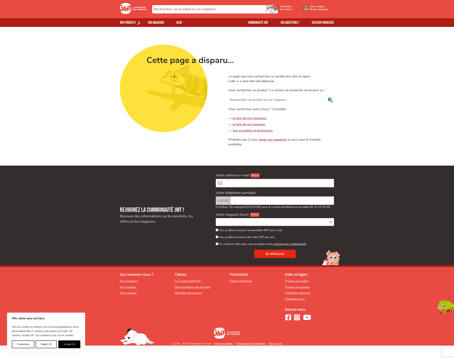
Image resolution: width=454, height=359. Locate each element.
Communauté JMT (258, 22)
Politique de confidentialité (250, 343)
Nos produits (128, 287)
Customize (23, 344)
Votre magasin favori (232, 214)
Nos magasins (156, 22)
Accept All (69, 344)
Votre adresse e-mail (232, 175)
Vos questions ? (290, 22)
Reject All (46, 344)
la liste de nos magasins (250, 118)
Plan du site (275, 343)
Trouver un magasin (297, 287)
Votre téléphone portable (236, 193)
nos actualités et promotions (253, 130)
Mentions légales (223, 343)
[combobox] (215, 9)
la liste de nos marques (249, 124)
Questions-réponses (297, 293)
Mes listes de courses (188, 293)
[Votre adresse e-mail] (275, 183)
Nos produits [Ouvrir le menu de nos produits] (128, 22)
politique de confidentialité (289, 244)
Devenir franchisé (323, 22)
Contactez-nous (295, 299)
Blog (179, 22)
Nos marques (128, 293)
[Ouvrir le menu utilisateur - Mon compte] (322, 9)
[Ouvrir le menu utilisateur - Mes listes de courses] (295, 9)
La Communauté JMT (188, 281)
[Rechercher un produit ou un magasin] (281, 100)
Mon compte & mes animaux (193, 287)
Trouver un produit (296, 281)
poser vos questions (273, 139)
